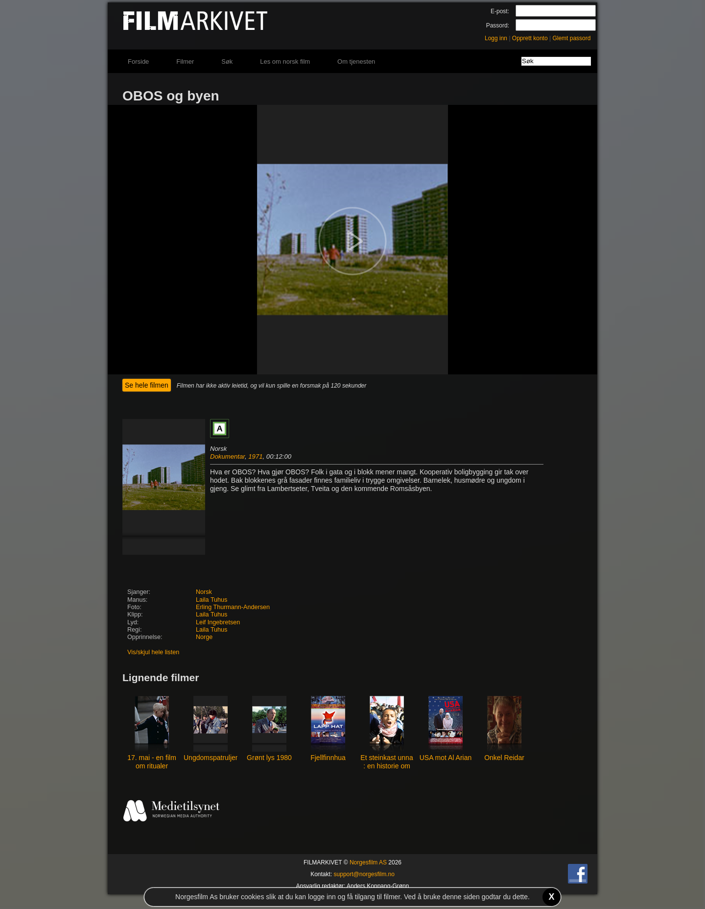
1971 (255, 456)
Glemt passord (571, 38)
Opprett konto (530, 38)
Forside (138, 61)
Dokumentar (227, 456)
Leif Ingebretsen (218, 622)
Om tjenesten (356, 61)
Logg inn (496, 38)
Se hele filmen (146, 385)
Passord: (497, 25)
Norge (204, 637)
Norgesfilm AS (368, 862)
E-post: (500, 11)
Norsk (204, 592)
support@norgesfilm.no (364, 874)
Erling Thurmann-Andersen (233, 607)
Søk (227, 61)
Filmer (185, 61)
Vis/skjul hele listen (153, 652)
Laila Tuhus (211, 599)
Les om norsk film (285, 61)
